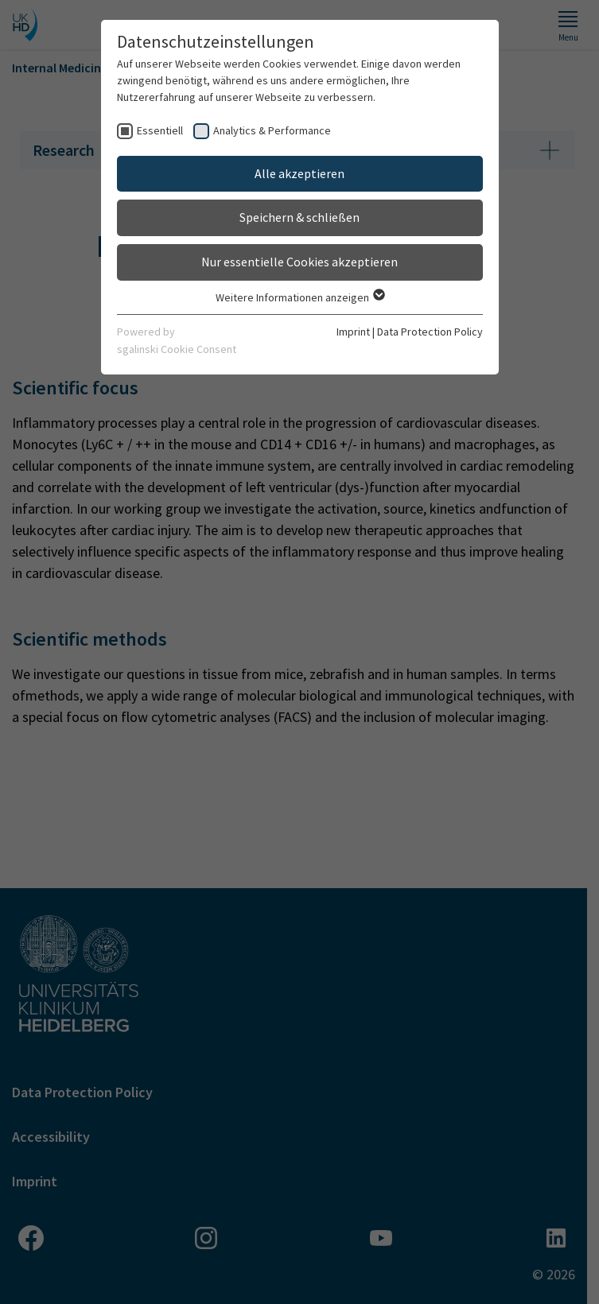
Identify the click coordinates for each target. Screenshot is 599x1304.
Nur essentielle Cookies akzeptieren (299, 262)
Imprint (353, 331)
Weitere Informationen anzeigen (299, 297)
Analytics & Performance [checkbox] (272, 130)
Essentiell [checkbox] (160, 130)
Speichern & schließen (299, 217)
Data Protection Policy (430, 331)
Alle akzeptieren (299, 173)
